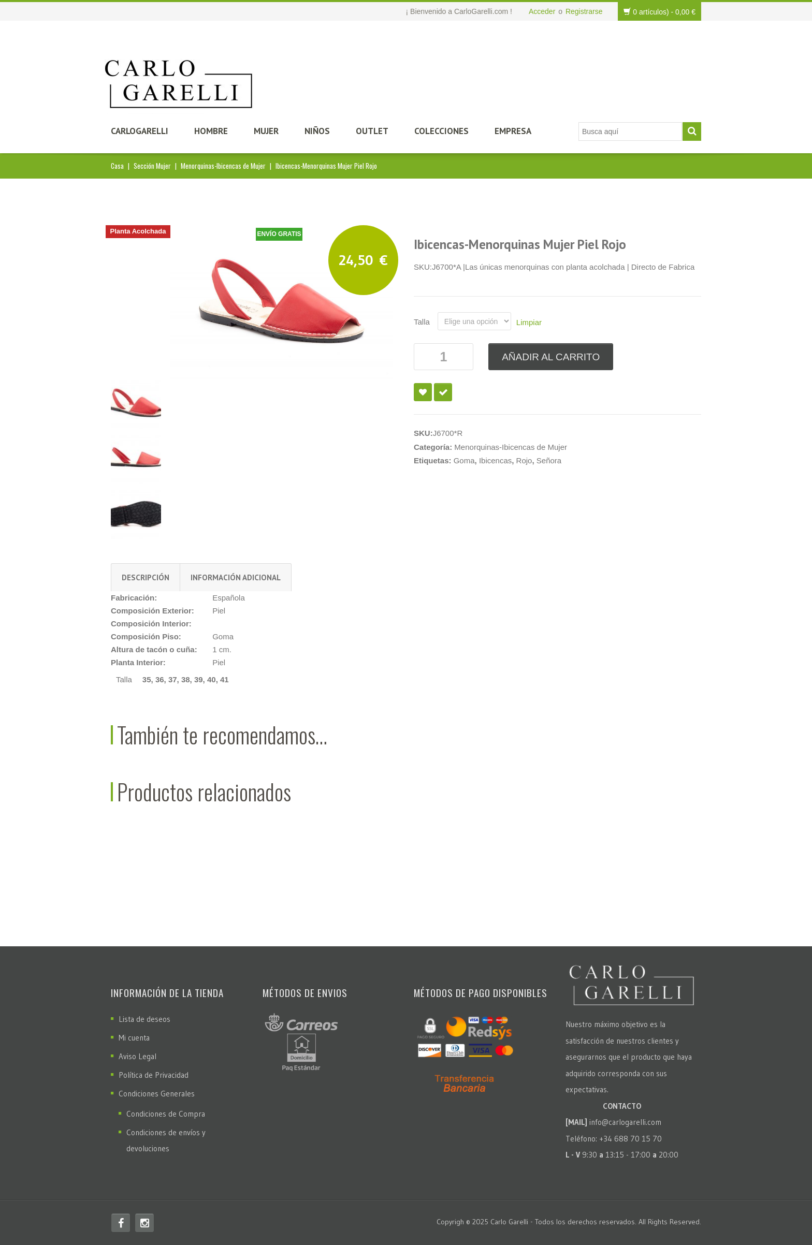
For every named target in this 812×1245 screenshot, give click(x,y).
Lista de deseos (144, 1019)
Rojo (524, 460)
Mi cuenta (134, 1038)
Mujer (266, 131)
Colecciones (441, 131)
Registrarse (584, 11)
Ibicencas (495, 460)
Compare (443, 392)
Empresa (513, 131)
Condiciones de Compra (165, 1114)
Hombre (211, 131)
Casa (117, 165)
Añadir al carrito (551, 356)
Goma (464, 460)
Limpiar (529, 322)
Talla (422, 322)
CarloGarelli (139, 131)
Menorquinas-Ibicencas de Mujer (223, 165)
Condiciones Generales (157, 1093)
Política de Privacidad (154, 1075)
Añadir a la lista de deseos (423, 392)
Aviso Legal (137, 1056)
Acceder (542, 11)
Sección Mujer (152, 165)
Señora (548, 460)
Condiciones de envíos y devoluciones (166, 1140)
